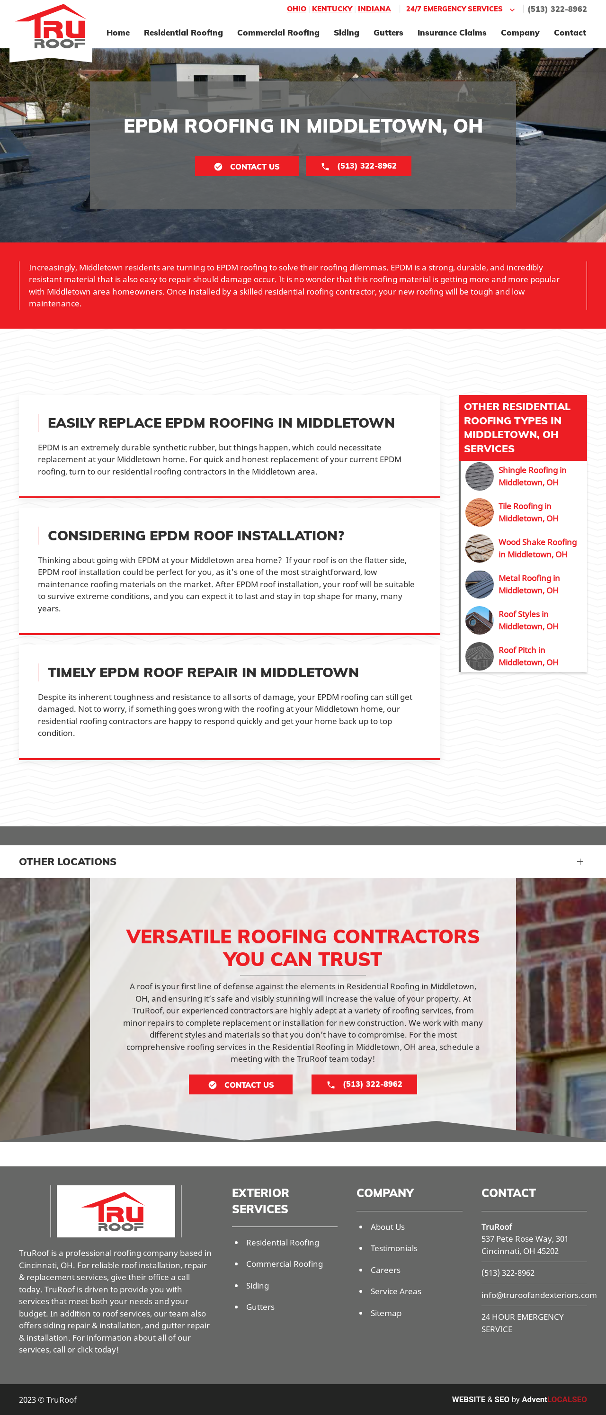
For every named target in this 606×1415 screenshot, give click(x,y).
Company (520, 32)
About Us (388, 1226)
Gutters (388, 32)
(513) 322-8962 (557, 9)
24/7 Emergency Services (461, 9)
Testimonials (394, 1248)
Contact (570, 32)
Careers (386, 1269)
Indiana (374, 8)
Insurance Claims (452, 32)
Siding (346, 32)
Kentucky (332, 8)
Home (118, 32)
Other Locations (67, 861)
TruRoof (496, 1226)
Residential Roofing (183, 32)
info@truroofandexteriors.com (539, 1295)
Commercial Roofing (278, 32)
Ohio (296, 8)
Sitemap (386, 1313)
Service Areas (396, 1291)
